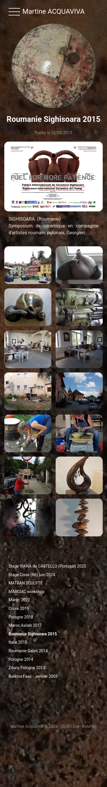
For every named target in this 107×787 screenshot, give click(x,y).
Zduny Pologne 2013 (27, 667)
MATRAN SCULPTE (26, 583)
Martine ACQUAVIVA (54, 11)
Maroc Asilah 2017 (25, 625)
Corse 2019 (19, 608)
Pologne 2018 (21, 617)
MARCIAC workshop (27, 591)
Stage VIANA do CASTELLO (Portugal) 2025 (47, 566)
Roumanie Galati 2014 (28, 651)
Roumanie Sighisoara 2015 (33, 634)
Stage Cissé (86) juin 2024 (32, 574)
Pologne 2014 (21, 659)
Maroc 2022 (19, 600)
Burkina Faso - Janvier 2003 (33, 676)
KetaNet (89, 726)
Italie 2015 (18, 642)
